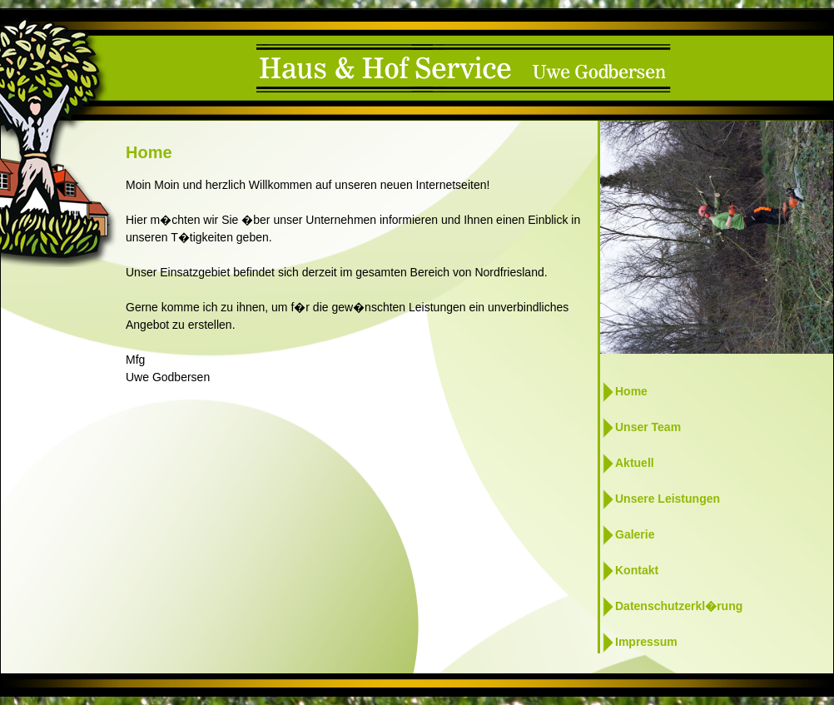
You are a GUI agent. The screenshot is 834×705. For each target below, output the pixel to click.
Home (631, 391)
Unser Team (648, 427)
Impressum (646, 641)
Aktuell (634, 462)
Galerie (634, 534)
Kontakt (636, 570)
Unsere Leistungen (667, 498)
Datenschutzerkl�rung (678, 606)
